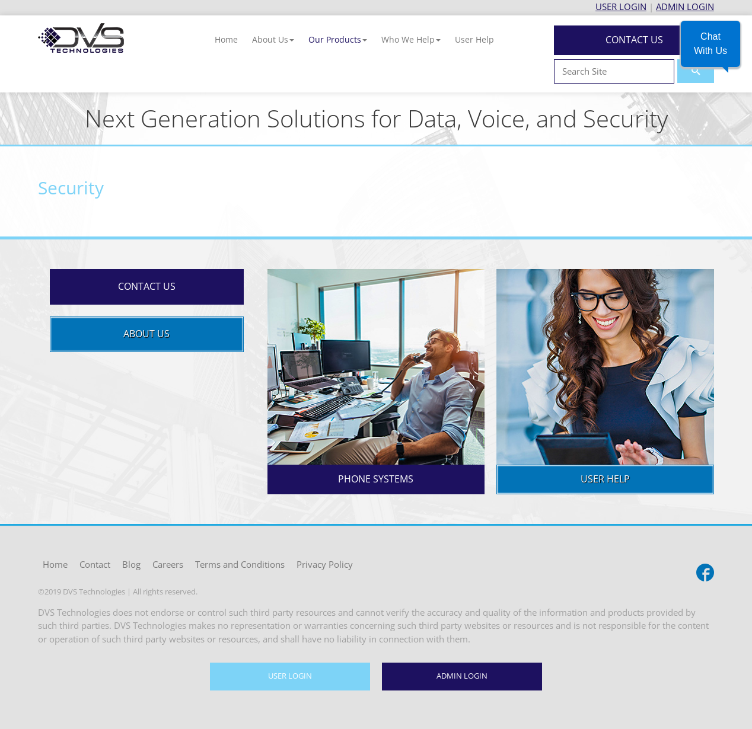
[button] (273, 39)
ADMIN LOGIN (685, 6)
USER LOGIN (620, 6)
